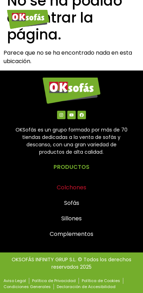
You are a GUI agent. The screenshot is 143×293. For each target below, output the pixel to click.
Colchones (71, 187)
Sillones (71, 218)
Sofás (71, 203)
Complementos (71, 234)
